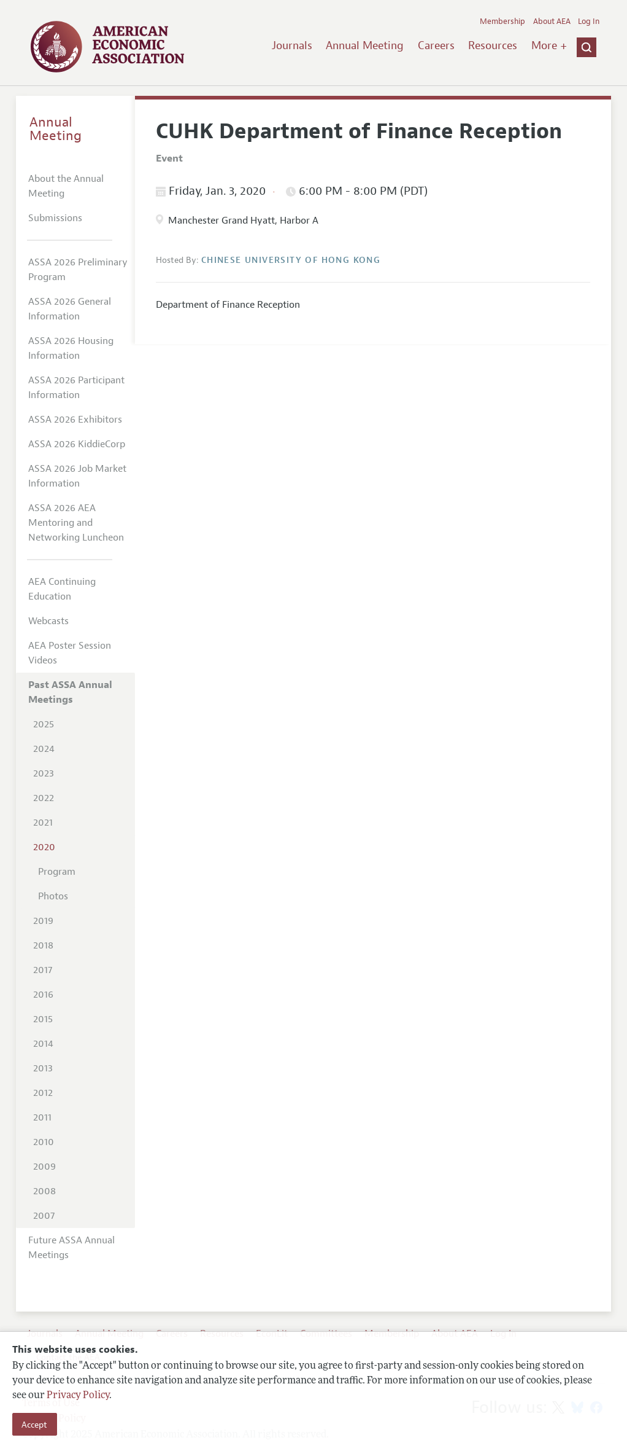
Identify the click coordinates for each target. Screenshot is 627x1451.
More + (549, 45)
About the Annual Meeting (66, 186)
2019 (43, 921)
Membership (502, 21)
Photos (53, 896)
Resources (492, 45)
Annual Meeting (365, 45)
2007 (44, 1216)
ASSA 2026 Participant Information (76, 387)
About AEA (552, 21)
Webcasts (48, 621)
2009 (44, 1166)
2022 (43, 798)
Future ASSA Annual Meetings (71, 1247)
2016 (43, 994)
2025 (43, 724)
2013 (43, 1068)
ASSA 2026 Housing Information (70, 348)
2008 (44, 1191)
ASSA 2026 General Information (69, 309)
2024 (44, 749)
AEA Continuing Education (62, 589)
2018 (43, 945)
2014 (43, 1044)
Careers (436, 45)
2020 (44, 847)
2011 (42, 1117)
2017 (42, 970)
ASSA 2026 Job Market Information (77, 476)
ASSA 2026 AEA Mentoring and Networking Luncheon (76, 523)
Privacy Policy (78, 1396)
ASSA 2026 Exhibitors (75, 419)
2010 (43, 1142)
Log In (588, 21)
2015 (43, 1019)
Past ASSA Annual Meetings (70, 692)
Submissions (55, 218)
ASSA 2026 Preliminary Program (78, 269)
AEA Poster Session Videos (69, 653)
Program (56, 872)
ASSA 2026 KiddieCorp (76, 444)
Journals (292, 45)
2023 (43, 773)
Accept (34, 1424)
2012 (43, 1093)
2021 (43, 822)
